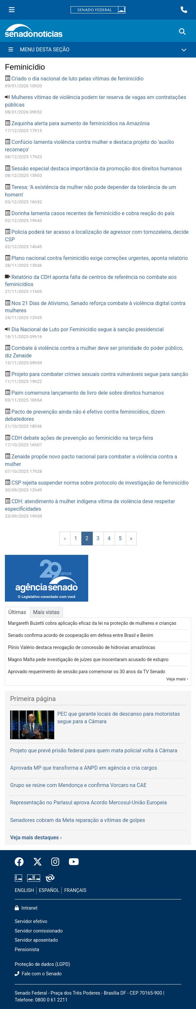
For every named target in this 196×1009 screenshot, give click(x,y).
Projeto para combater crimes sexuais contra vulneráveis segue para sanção (99, 374)
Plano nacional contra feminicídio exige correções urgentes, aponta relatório (99, 258)
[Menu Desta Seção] (98, 50)
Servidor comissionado (39, 931)
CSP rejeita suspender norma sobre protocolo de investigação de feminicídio (100, 483)
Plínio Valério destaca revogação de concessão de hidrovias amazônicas (81, 647)
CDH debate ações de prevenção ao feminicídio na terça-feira (82, 438)
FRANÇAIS (75, 890)
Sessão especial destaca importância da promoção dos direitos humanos (96, 168)
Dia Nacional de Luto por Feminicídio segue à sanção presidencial (87, 329)
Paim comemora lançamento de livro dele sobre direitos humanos (87, 393)
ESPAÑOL (49, 890)
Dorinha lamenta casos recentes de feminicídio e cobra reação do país (92, 213)
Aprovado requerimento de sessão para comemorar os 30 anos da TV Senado (86, 671)
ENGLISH (24, 890)
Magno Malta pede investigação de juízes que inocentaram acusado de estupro (88, 659)
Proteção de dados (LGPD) (42, 964)
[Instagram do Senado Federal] (55, 862)
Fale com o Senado (38, 974)
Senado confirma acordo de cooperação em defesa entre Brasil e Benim (80, 635)
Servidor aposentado (36, 940)
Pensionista (27, 949)
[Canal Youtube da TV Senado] (71, 862)
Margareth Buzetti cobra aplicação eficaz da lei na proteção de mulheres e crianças (92, 623)
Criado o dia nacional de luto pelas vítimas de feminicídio (77, 79)
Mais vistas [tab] (46, 612)
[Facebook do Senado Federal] (21, 862)
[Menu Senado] (11, 10)
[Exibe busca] (182, 32)
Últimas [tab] (17, 612)
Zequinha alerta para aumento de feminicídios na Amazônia (80, 123)
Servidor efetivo (31, 921)
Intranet (26, 908)
